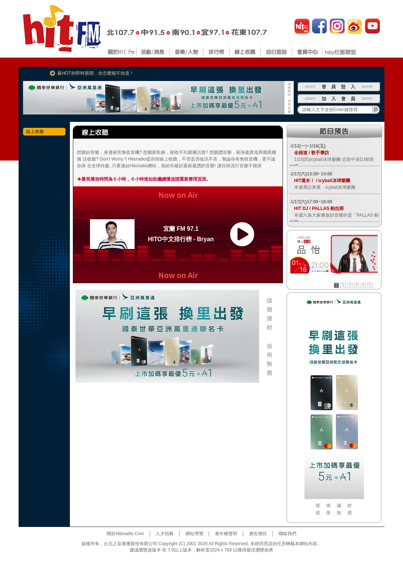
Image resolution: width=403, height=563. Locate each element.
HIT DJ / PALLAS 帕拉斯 (317, 208)
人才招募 (165, 533)
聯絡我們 (287, 533)
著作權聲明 (226, 533)
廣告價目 (258, 533)
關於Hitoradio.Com (125, 533)
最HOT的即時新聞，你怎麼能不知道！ (95, 73)
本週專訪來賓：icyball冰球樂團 (322, 187)
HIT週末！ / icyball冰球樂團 (320, 180)
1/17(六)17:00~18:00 (311, 201)
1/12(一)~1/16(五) (308, 146)
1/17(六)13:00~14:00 (311, 174)
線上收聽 (35, 131)
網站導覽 (194, 533)
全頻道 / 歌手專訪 (309, 152)
